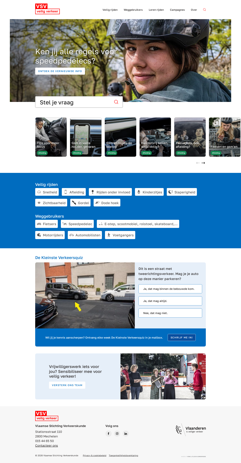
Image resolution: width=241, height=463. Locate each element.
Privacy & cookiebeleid (94, 455)
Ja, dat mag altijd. (155, 301)
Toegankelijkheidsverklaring (123, 455)
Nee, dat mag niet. (155, 313)
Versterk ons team (67, 385)
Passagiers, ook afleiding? (187, 144)
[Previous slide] (198, 163)
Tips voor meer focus (48, 144)
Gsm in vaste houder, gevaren (83, 144)
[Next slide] (203, 163)
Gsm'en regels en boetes (119, 144)
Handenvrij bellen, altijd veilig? (154, 144)
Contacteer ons (46, 445)
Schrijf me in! (182, 337)
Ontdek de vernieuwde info (60, 71)
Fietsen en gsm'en (224, 146)
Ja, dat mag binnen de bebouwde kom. (169, 288)
